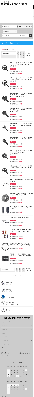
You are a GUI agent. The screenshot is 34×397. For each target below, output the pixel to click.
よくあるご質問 (5, 327)
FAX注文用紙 (4, 331)
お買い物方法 (5, 324)
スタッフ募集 (5, 320)
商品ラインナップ (6, 305)
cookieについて (5, 395)
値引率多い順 (23, 38)
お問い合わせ (5, 312)
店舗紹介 (4, 316)
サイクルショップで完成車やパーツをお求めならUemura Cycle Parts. (19, 391)
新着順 (20, 36)
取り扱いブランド (6, 309)
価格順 (18, 36)
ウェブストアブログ (25, 336)
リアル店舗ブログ (7, 339)
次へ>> (21, 258)
